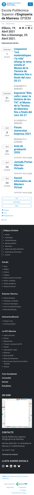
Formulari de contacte (10, 454)
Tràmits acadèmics (10, 284)
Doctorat (6, 272)
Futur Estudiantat (9, 374)
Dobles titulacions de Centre (12, 278)
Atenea (7, 235)
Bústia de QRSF (8, 355)
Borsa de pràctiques (10, 309)
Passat (6, 210)
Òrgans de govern (9, 335)
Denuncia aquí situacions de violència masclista (16, 362)
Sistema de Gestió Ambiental (14, 249)
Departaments (8, 341)
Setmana (16, 202)
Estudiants (6, 386)
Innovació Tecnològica (11, 304)
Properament (8, 216)
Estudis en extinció (10, 286)
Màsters (6, 269)
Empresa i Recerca (10, 294)
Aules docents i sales (10, 350)
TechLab (6, 367)
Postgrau (6, 275)
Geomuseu (8, 246)
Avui (5, 213)
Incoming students (9, 324)
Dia (17, 198)
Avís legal (22, 490)
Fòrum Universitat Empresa (12, 307)
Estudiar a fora (8, 321)
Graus (5, 266)
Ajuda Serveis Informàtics (13, 252)
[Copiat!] (31, 28)
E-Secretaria (9, 237)
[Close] (30, 4)
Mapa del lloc (10, 487)
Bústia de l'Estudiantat (11, 358)
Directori (6, 338)
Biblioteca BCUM (10, 243)
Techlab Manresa (10, 240)
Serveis (5, 382)
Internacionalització (10, 317)
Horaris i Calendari (9, 281)
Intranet (7, 255)
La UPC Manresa (9, 331)
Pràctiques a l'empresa (11, 301)
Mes (16, 206)
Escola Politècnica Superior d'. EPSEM (17, 14)
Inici (3, 23)
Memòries (7, 353)
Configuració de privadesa (18, 493)
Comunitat (6, 378)
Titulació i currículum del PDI (13, 344)
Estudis (5, 262)
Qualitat (6, 347)
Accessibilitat (22, 487)
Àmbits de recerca (9, 298)
